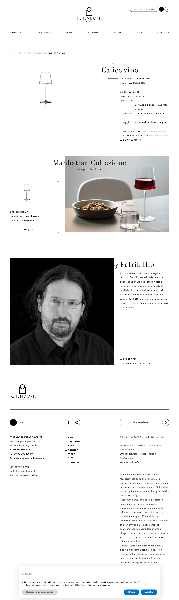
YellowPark (136, 462)
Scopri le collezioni (137, 363)
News (69, 32)
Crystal (140, 96)
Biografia (129, 359)
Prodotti (16, 32)
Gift (139, 32)
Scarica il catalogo (144, 9)
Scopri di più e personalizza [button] (39, 592)
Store (118, 32)
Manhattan (40, 53)
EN (167, 9)
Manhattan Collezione (89, 163)
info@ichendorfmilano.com (28, 458)
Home (13, 53)
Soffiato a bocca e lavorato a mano (151, 107)
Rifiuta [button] (131, 592)
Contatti (163, 32)
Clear (136, 92)
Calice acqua (19, 212)
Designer (43, 32)
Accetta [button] (149, 592)
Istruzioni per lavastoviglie (150, 122)
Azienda (93, 32)
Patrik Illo (139, 83)
